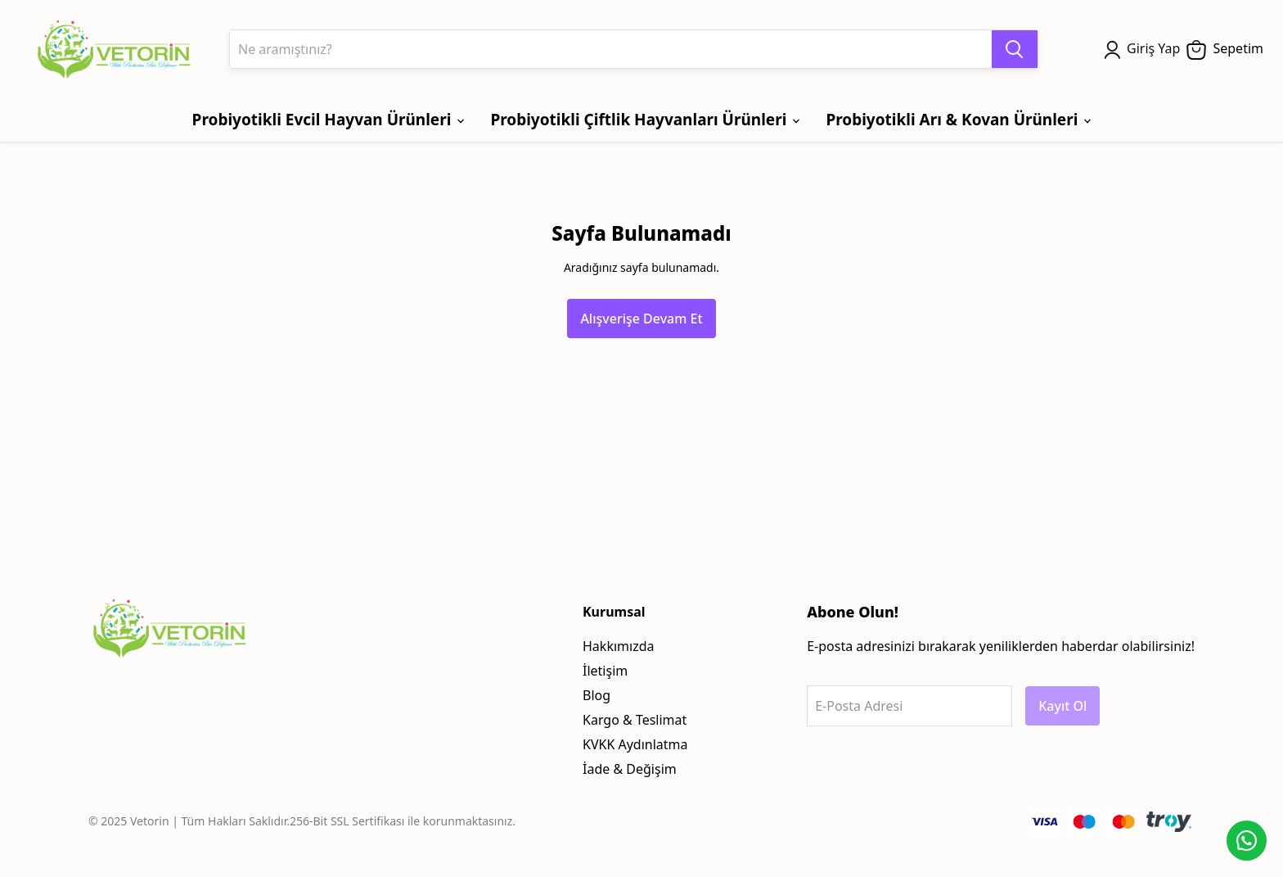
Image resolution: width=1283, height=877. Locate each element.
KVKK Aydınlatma (635, 744)
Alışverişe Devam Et (641, 319)
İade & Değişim (630, 769)
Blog (596, 695)
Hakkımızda (618, 646)
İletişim (605, 671)
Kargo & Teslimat (635, 720)
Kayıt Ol (1062, 706)
